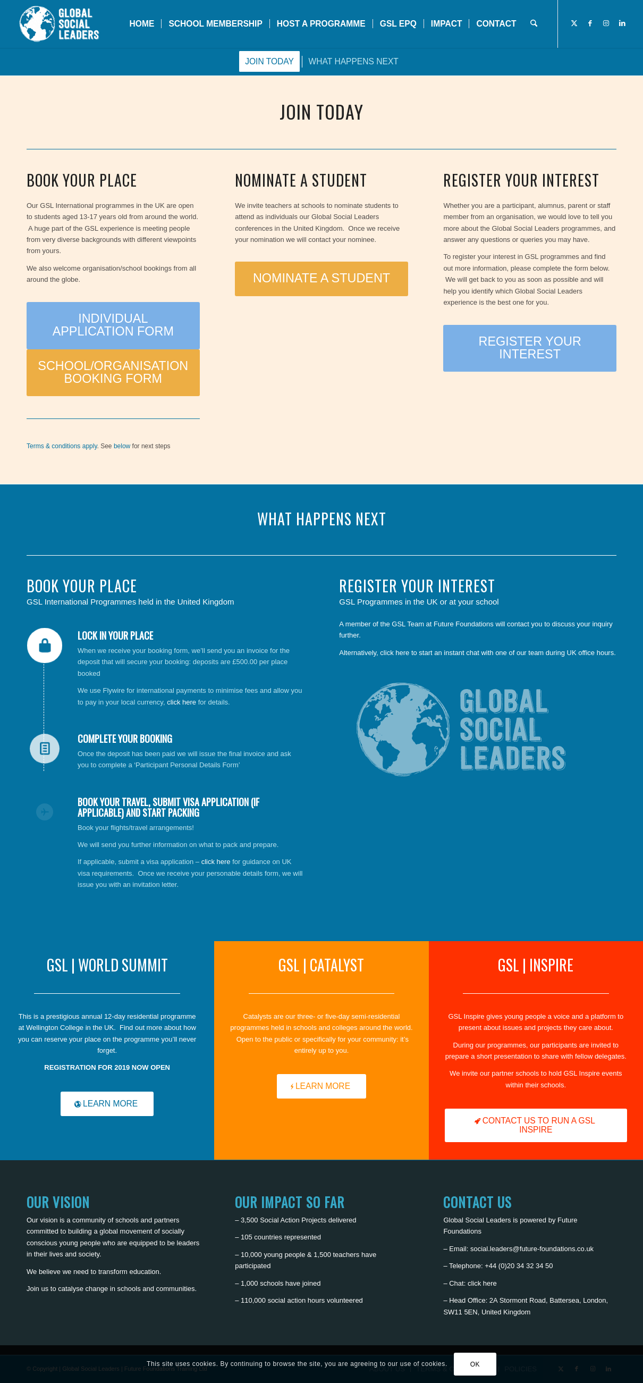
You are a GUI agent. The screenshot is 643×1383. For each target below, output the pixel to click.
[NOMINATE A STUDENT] (321, 279)
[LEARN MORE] (107, 1104)
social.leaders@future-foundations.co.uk (532, 1249)
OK (475, 1364)
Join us (37, 1289)
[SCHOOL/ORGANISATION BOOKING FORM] (113, 373)
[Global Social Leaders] (60, 24)
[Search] (533, 24)
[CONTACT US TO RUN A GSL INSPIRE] (536, 1125)
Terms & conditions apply (62, 446)
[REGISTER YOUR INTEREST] (529, 348)
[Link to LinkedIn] (622, 23)
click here (181, 702)
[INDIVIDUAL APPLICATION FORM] (113, 325)
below (122, 446)
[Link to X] (574, 23)
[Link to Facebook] (590, 23)
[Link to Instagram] (606, 23)
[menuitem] (142, 24)
